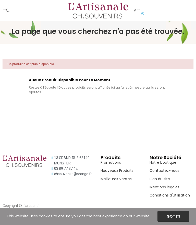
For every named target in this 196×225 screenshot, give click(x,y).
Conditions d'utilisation (170, 195)
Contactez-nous (164, 170)
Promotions (111, 162)
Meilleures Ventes (116, 178)
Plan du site (160, 178)
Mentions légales (164, 187)
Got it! (173, 216)
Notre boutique (163, 162)
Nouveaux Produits (117, 170)
